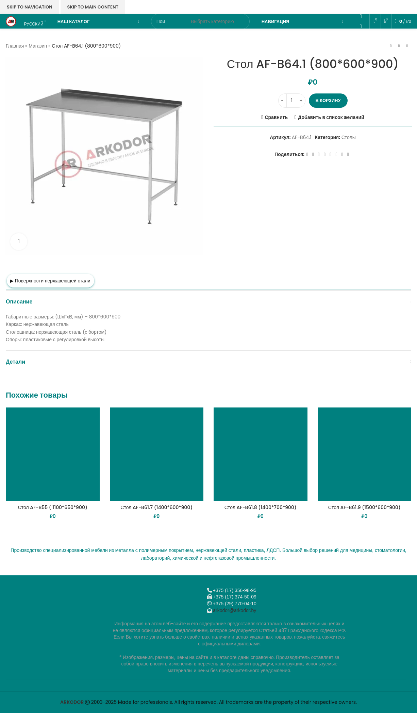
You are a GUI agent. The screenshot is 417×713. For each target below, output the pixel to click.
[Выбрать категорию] (212, 21)
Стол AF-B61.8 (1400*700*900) (260, 507)
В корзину (328, 100)
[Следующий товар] (407, 46)
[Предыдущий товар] (391, 46)
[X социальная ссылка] (313, 154)
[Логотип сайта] (11, 21)
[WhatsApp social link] (360, 26)
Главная (15, 45)
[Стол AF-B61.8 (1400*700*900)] (260, 454)
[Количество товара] (292, 100)
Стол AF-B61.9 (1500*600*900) (364, 507)
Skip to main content (92, 7)
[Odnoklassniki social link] (360, 16)
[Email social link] (360, 6)
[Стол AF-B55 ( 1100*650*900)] (53, 454)
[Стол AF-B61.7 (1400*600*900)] (157, 454)
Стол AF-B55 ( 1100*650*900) (52, 507)
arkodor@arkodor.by (234, 610)
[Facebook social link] (307, 154)
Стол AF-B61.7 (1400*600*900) (156, 507)
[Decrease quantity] (282, 100)
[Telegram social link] (360, 46)
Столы (348, 137)
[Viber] (360, 56)
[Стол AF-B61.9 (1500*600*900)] (365, 454)
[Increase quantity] (301, 100)
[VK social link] (360, 36)
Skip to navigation (29, 7)
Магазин (38, 45)
